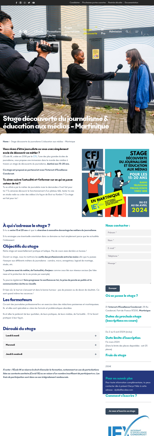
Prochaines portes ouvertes (94, 3)
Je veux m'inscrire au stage (122, 411)
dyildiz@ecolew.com (123, 390)
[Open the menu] (137, 32)
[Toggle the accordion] (96, 336)
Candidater (75, 3)
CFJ (34, 156)
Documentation (131, 3)
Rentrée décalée (115, 3)
